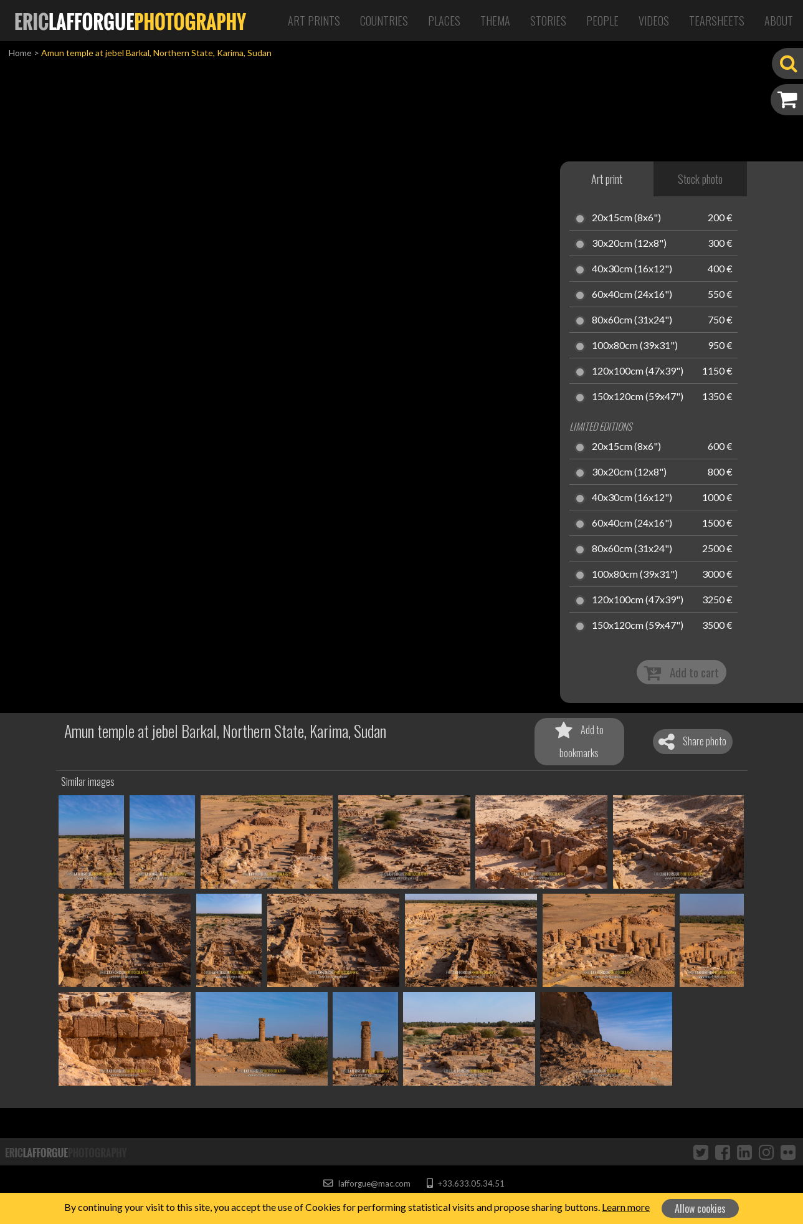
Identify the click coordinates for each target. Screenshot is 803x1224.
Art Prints (314, 20)
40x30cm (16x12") (632, 269)
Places (444, 20)
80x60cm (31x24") (632, 320)
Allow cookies (700, 1208)
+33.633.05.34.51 (466, 1183)
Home (20, 52)
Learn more (626, 1207)
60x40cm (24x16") (632, 295)
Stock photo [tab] (700, 179)
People (602, 20)
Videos (654, 20)
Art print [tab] (606, 179)
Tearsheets (716, 20)
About (778, 20)
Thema (495, 20)
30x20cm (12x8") (629, 244)
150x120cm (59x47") (637, 397)
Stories (548, 20)
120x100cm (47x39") (637, 371)
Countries (384, 20)
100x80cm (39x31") (635, 346)
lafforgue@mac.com (367, 1183)
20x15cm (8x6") (626, 218)
